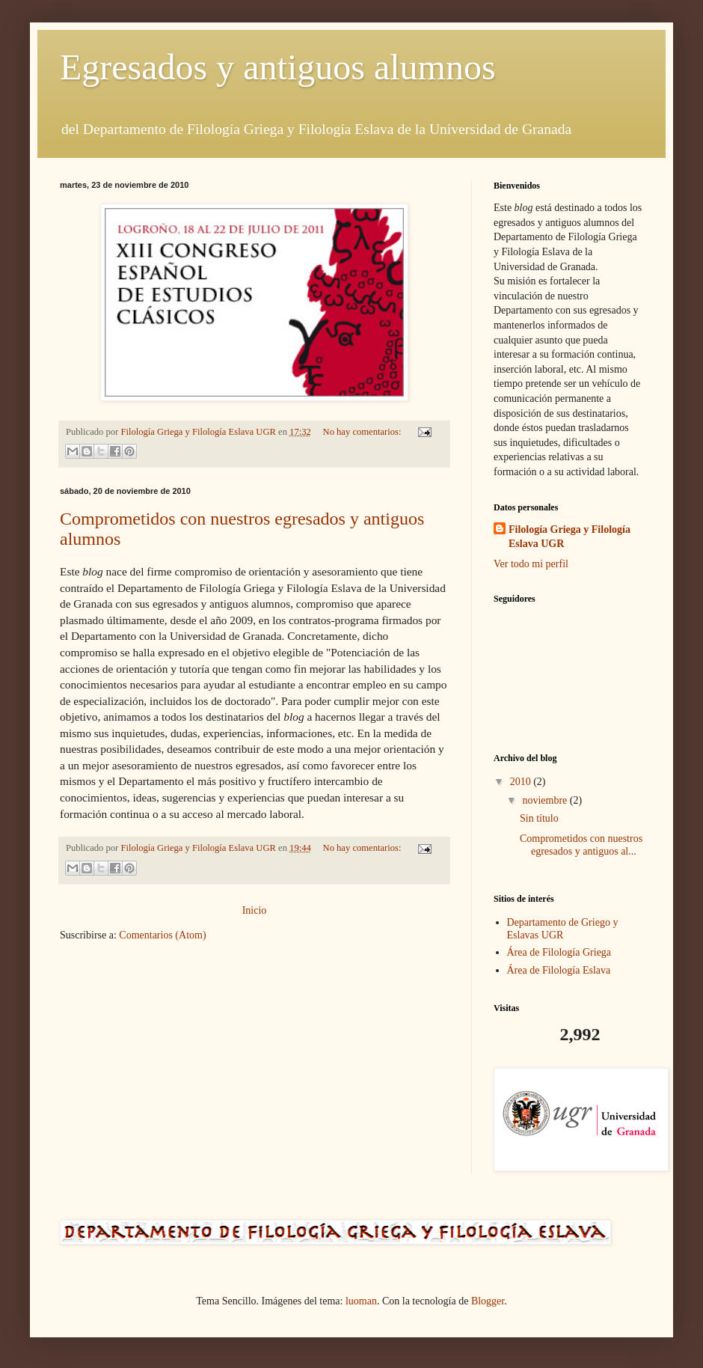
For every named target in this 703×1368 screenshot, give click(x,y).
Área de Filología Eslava (559, 970)
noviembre (545, 800)
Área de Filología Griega (559, 952)
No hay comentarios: (363, 432)
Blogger (487, 1301)
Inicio (254, 910)
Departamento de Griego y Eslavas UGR (562, 929)
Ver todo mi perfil (531, 564)
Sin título (539, 818)
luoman (361, 1301)
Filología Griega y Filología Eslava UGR (569, 537)
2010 (522, 781)
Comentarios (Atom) (162, 935)
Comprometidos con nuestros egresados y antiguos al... (581, 845)
